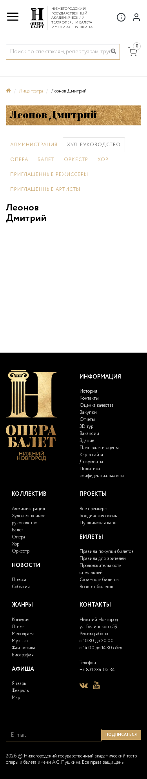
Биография (23, 655)
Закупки (88, 412)
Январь (19, 683)
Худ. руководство (94, 144)
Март (17, 697)
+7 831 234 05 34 (97, 670)
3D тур (86, 426)
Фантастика (23, 648)
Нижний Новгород (99, 619)
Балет (46, 159)
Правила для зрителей (103, 558)
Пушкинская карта (99, 523)
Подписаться (121, 735)
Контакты (89, 398)
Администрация (34, 144)
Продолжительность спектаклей (100, 569)
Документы (91, 461)
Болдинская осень (98, 516)
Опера (19, 159)
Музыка (20, 641)
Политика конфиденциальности (102, 472)
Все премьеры (93, 508)
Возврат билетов (96, 586)
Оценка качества (97, 405)
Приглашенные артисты (45, 189)
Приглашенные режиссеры (49, 174)
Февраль (20, 690)
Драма (18, 626)
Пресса (19, 579)
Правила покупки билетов (107, 551)
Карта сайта (91, 454)
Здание (87, 440)
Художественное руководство (28, 519)
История (88, 391)
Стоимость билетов (99, 579)
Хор (103, 159)
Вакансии (89, 433)
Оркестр (76, 159)
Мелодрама (23, 633)
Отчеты (87, 419)
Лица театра (31, 91)
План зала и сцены (99, 447)
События (21, 586)
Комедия (20, 619)
